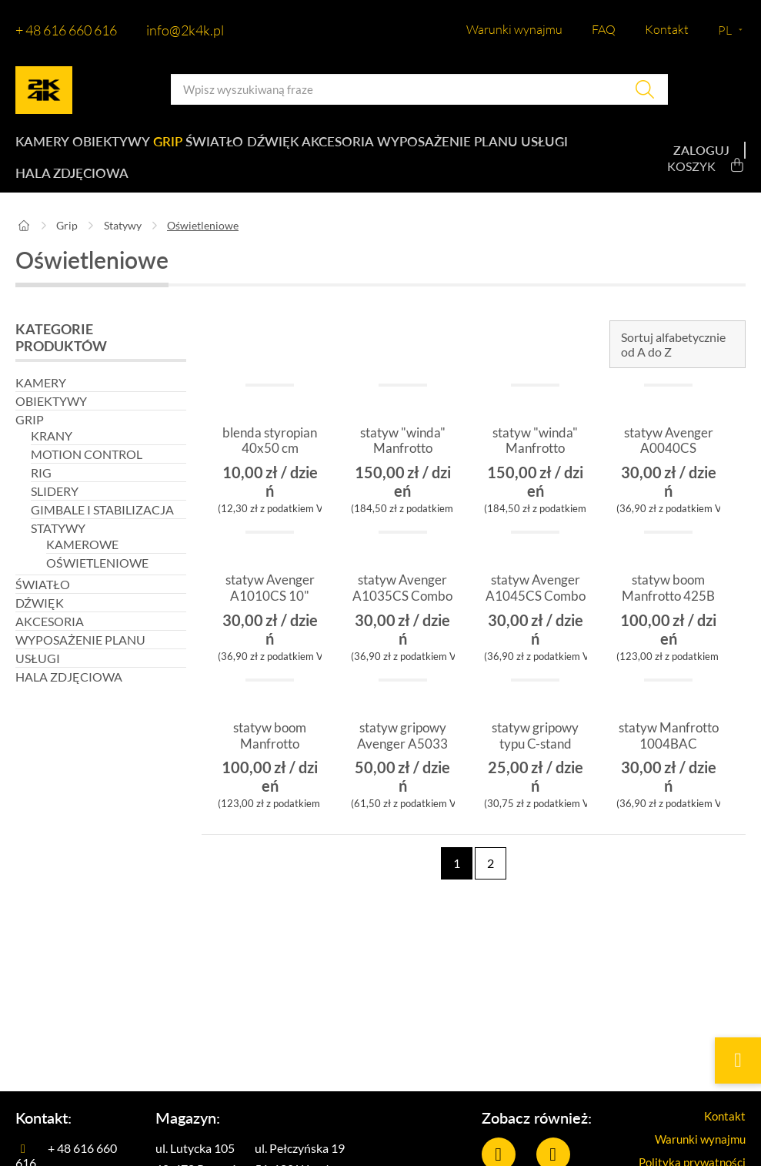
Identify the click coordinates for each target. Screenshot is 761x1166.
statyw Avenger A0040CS (668, 457)
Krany (51, 451)
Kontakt (667, 29)
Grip (176, 146)
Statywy (123, 241)
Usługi (37, 185)
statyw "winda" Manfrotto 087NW (535, 465)
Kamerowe (82, 560)
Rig (41, 488)
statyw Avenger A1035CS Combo (402, 612)
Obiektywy (114, 146)
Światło (230, 146)
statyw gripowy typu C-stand (535, 752)
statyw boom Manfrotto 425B (668, 612)
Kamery (40, 146)
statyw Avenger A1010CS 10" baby (270, 612)
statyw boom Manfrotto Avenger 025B (270, 760)
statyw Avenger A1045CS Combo (535, 612)
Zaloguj (701, 158)
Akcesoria (365, 146)
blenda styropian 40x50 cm (269, 465)
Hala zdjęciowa (125, 185)
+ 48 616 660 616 (66, 30)
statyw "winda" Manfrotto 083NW (402, 465)
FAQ (604, 29)
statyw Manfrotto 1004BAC (668, 760)
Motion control (86, 470)
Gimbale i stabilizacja (102, 525)
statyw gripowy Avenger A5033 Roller (402, 760)
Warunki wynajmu (514, 29)
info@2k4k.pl (185, 30)
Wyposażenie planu (477, 146)
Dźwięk (294, 146)
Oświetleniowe (97, 578)
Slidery (54, 507)
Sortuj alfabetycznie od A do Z (673, 360)
